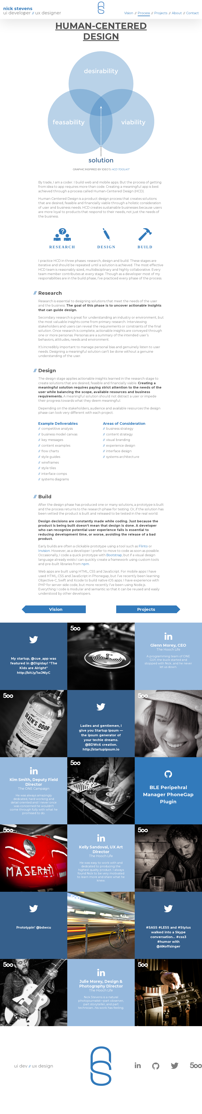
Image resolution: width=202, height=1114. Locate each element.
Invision (44, 559)
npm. (85, 572)
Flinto (144, 554)
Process (144, 13)
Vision (56, 617)
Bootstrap (114, 563)
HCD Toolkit (120, 177)
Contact (192, 13)
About (177, 13)
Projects (146, 617)
